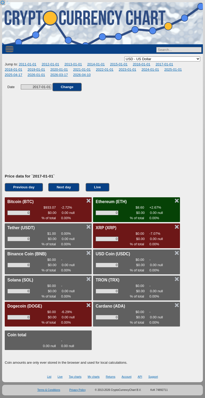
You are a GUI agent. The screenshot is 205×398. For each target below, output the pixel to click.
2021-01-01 (82, 69)
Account (126, 376)
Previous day (24, 187)
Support (153, 376)
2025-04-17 (13, 75)
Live (97, 187)
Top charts (75, 376)
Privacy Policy (77, 390)
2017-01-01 (164, 64)
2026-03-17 (59, 75)
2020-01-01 (59, 69)
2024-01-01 (150, 69)
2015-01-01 (119, 64)
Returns (110, 376)
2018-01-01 (13, 69)
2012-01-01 (50, 64)
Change (67, 87)
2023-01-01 (127, 69)
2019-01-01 (36, 69)
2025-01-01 (173, 69)
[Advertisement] (102, 133)
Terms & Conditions (48, 390)
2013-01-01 (73, 64)
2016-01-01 (141, 64)
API (140, 376)
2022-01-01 (105, 69)
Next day (64, 187)
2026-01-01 (36, 75)
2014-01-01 (96, 64)
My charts (94, 376)
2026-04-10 (82, 75)
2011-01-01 (27, 64)
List (49, 376)
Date (29, 87)
